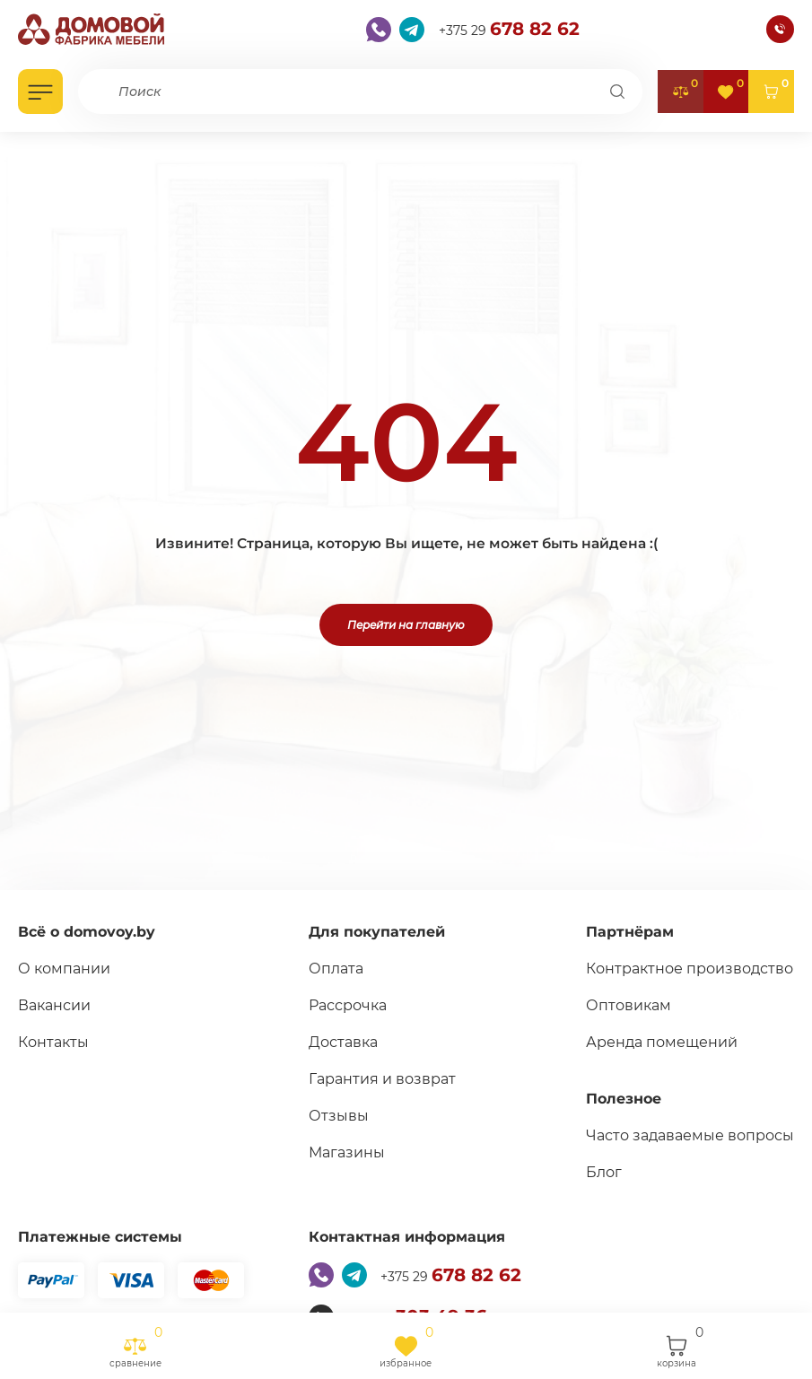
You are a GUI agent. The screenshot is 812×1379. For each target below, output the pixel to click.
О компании (64, 968)
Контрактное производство (689, 968)
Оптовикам (628, 1005)
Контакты (53, 1042)
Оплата (336, 968)
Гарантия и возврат (382, 1078)
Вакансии (54, 1005)
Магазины (347, 1152)
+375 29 (509, 28)
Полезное (623, 1098)
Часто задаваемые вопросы (690, 1135)
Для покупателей (377, 931)
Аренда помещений (662, 1042)
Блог (604, 1172)
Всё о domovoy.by (86, 931)
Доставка (343, 1042)
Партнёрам (630, 931)
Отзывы (339, 1115)
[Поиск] (617, 91)
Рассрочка (348, 1005)
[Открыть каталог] (40, 91)
